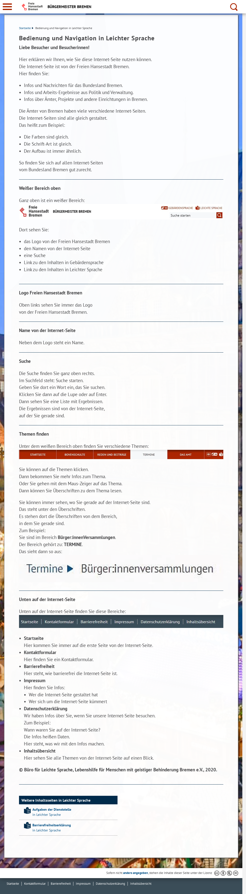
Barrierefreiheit (61, 884)
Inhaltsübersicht (140, 884)
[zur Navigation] (7, 6)
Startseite (26, 28)
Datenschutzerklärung (110, 884)
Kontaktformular (35, 884)
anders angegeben (135, 873)
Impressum (83, 884)
